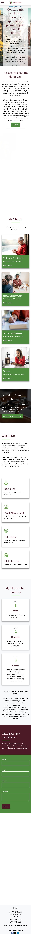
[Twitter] (15, 933)
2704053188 (17, 914)
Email (4, 770)
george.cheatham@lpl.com (15, 930)
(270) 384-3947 (17, 911)
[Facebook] (12, 933)
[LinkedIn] (18, 933)
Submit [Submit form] (6, 806)
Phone (4, 781)
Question (5, 792)
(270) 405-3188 (18, 913)
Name (4, 759)
